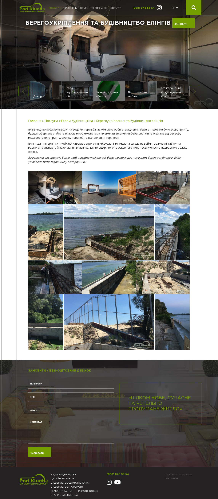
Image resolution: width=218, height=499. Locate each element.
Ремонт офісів (88, 491)
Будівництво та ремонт (67, 487)
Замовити (181, 24)
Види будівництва (63, 475)
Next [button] (194, 91)
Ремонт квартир (62, 491)
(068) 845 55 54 (144, 8)
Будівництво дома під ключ (70, 483)
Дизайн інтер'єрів (63, 479)
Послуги (55, 8)
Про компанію (98, 8)
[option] (109, 54)
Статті (84, 8)
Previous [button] (23, 91)
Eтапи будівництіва (64, 495)
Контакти (115, 8)
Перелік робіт (70, 8)
